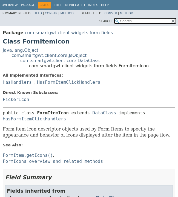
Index (92, 5)
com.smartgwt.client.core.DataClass (60, 60)
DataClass (104, 112)
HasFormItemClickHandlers (68, 82)
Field (37, 13)
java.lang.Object (20, 50)
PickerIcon (16, 99)
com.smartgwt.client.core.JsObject (49, 55)
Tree (58, 5)
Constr (51, 13)
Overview (10, 5)
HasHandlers (17, 82)
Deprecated (75, 5)
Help (105, 5)
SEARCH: (106, 21)
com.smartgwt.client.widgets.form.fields (69, 32)
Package (28, 5)
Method (67, 13)
